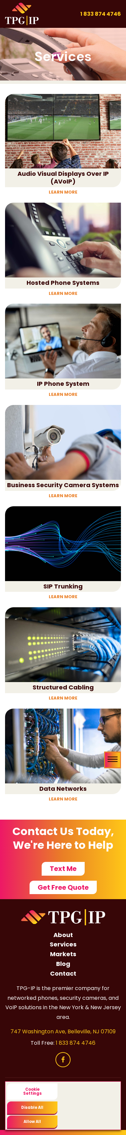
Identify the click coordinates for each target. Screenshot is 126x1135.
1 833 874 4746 (100, 14)
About (63, 935)
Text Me (63, 868)
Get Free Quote (63, 887)
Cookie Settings (32, 1091)
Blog (63, 964)
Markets (63, 954)
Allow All (32, 1121)
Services (63, 944)
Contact (63, 973)
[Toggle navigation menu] (112, 760)
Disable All (32, 1107)
